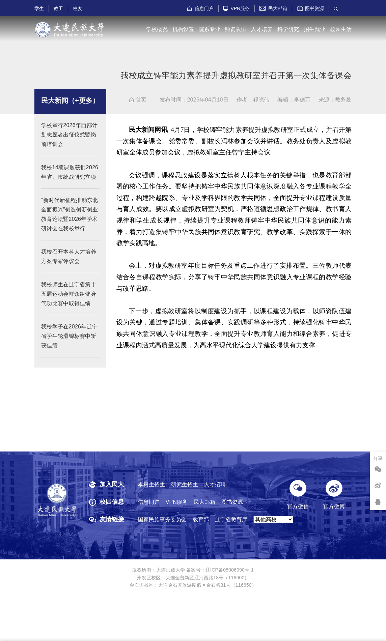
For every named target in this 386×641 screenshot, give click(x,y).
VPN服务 (236, 8)
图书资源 (310, 8)
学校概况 (157, 29)
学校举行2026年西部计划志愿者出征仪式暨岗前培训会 (69, 140)
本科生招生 (151, 484)
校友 (77, 8)
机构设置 (183, 29)
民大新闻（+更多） (70, 106)
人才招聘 (215, 484)
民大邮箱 (273, 8)
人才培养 (262, 29)
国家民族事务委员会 (162, 519)
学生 (39, 8)
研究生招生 (184, 484)
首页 (138, 100)
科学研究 (288, 29)
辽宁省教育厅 (231, 519)
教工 (58, 8)
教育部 (201, 519)
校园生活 (341, 29)
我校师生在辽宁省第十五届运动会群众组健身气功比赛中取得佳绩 (68, 299)
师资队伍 (235, 29)
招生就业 (314, 29)
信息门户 (200, 8)
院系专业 (209, 29)
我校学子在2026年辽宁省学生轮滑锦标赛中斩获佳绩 (69, 341)
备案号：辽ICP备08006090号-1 (220, 570)
